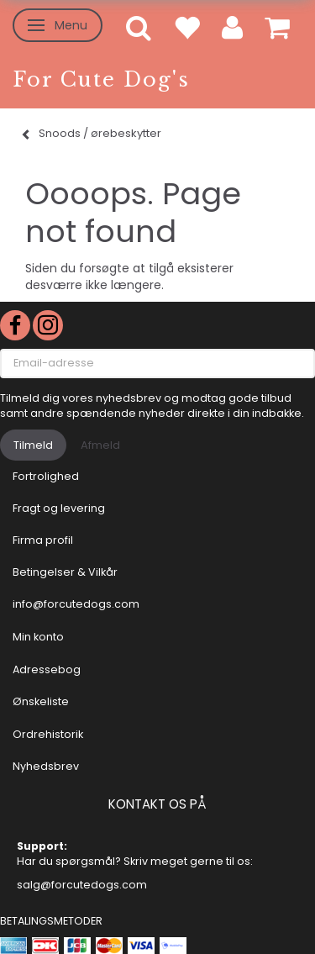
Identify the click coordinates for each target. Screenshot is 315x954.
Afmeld (100, 445)
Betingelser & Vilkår (65, 572)
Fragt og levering (59, 508)
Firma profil (43, 540)
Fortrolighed (46, 476)
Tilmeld (33, 445)
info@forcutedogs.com (76, 604)
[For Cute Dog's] (101, 79)
